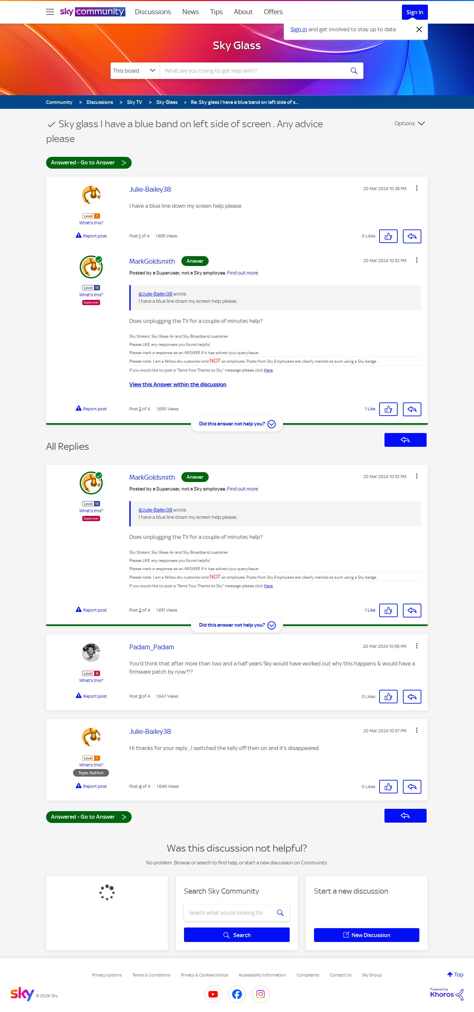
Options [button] (405, 123)
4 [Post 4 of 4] (140, 786)
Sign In (415, 12)
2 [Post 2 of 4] (140, 408)
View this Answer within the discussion (177, 384)
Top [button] (458, 974)
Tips (216, 12)
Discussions (153, 12)
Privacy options (106, 975)
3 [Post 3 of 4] (140, 696)
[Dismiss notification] (419, 29)
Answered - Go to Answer (89, 162)
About (243, 12)
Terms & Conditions (151, 975)
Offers (273, 12)
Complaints (308, 975)
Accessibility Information (262, 975)
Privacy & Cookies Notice (204, 975)
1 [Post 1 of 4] (140, 235)
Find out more (242, 273)
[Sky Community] (92, 12)
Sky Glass (237, 45)
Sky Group (372, 975)
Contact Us (340, 975)
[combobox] (251, 70)
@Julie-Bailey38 (155, 294)
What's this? (91, 222)
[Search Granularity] (135, 70)
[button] (416, 188)
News (190, 12)
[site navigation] (50, 11)
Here (268, 370)
